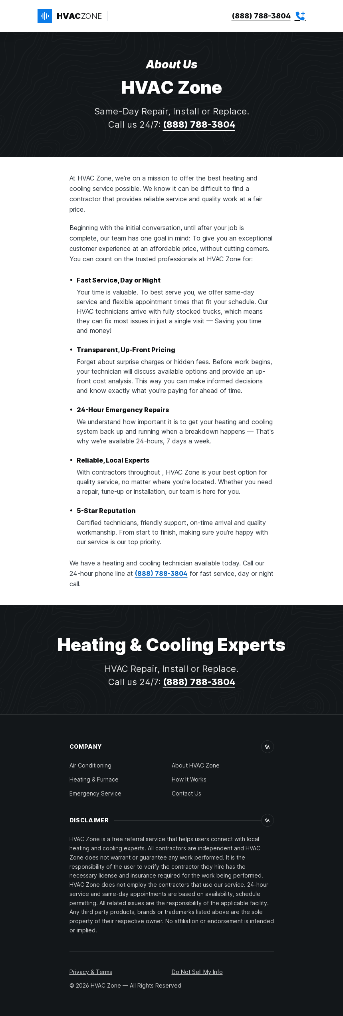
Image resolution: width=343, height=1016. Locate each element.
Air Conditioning (90, 765)
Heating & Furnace (94, 779)
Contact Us (186, 793)
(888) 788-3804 (199, 124)
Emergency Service (95, 793)
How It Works (189, 779)
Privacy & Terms (90, 971)
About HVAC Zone (196, 765)
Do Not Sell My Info (197, 971)
